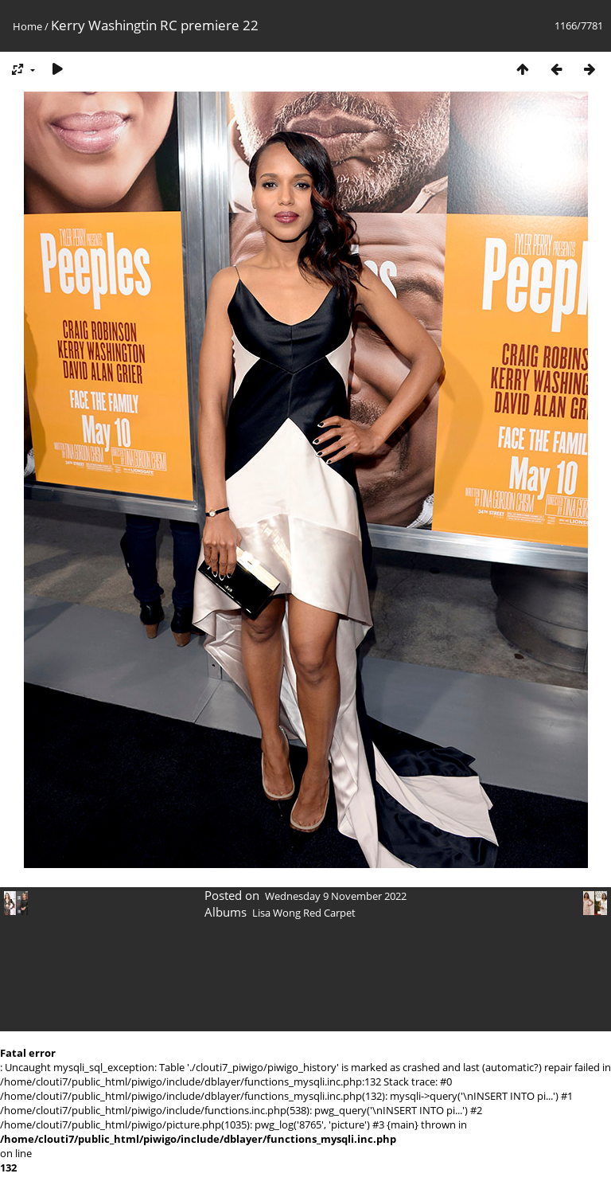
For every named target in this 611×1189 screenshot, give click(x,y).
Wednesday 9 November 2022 (336, 896)
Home (27, 26)
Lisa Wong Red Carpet (304, 912)
